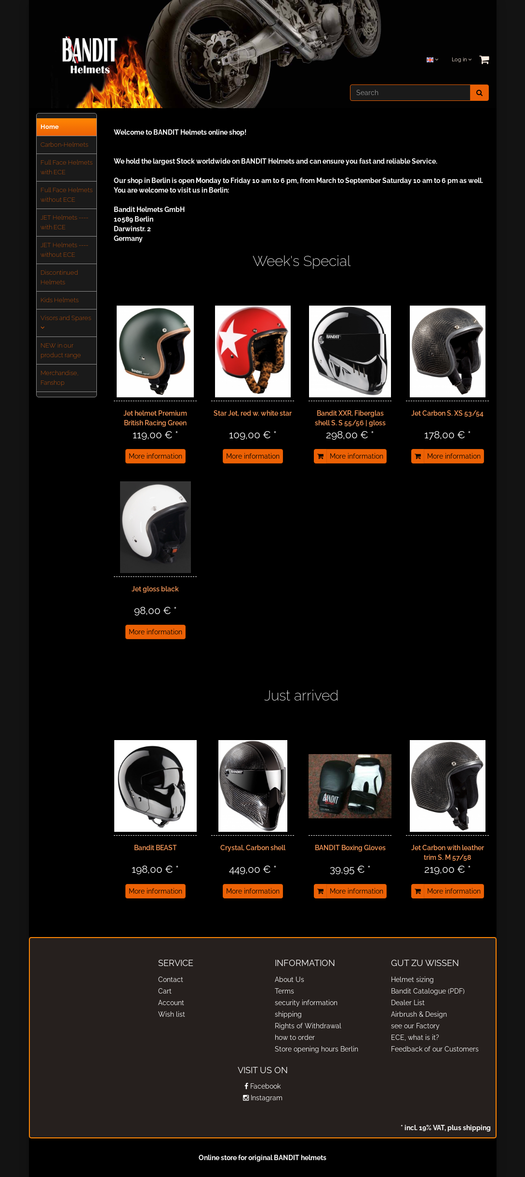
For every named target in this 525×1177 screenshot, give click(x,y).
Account (171, 1003)
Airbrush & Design (419, 1014)
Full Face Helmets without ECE (66, 194)
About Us (289, 979)
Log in (461, 59)
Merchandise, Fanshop (59, 377)
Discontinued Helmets (59, 277)
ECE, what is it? (415, 1037)
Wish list (171, 1014)
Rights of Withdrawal (308, 1026)
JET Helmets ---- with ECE (64, 222)
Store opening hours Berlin (316, 1049)
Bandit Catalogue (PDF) (428, 991)
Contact (170, 979)
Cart (165, 991)
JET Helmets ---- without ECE (64, 249)
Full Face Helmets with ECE (66, 167)
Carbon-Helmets (64, 144)
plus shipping (468, 1128)
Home (49, 126)
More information (155, 456)
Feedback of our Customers (435, 1049)
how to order (295, 1037)
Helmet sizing (412, 979)
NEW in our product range (60, 350)
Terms (284, 991)
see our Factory (415, 1026)
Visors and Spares (65, 322)
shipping (288, 1014)
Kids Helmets (59, 300)
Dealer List (408, 1003)
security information (306, 1003)
